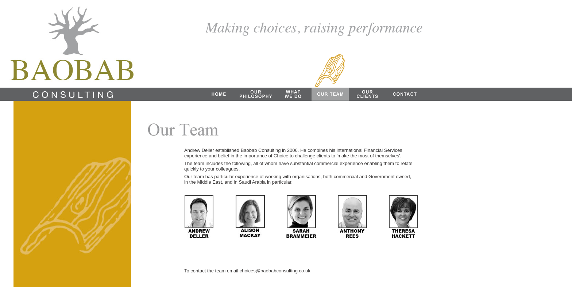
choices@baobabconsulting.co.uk (275, 270)
